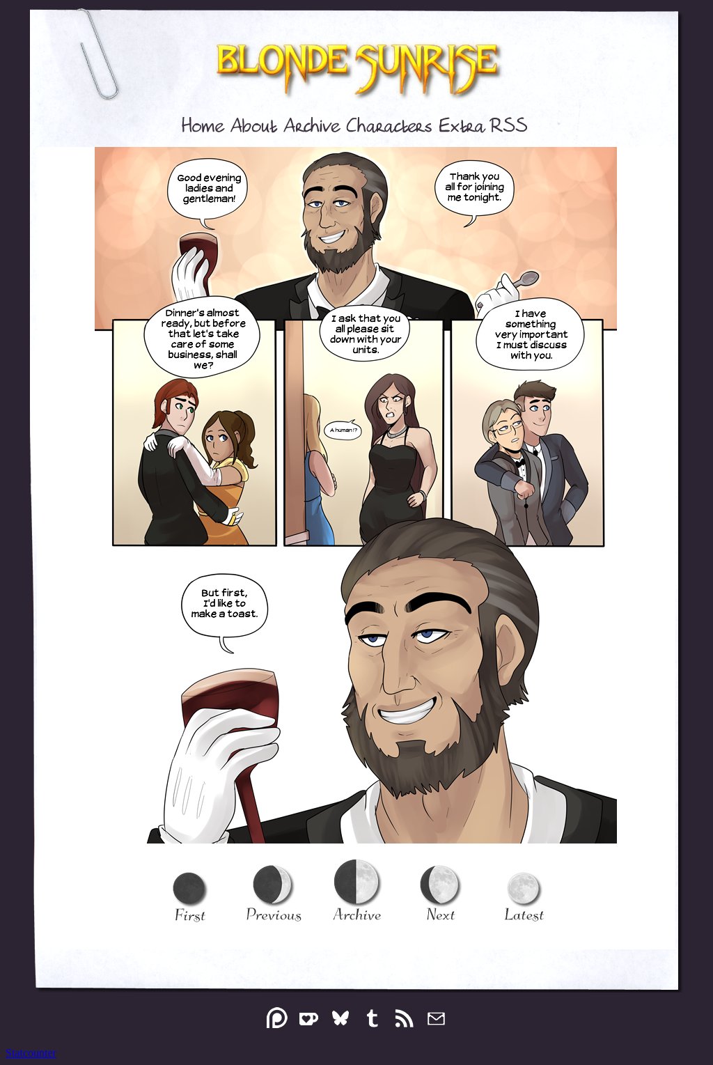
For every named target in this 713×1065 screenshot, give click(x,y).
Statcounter (31, 1053)
